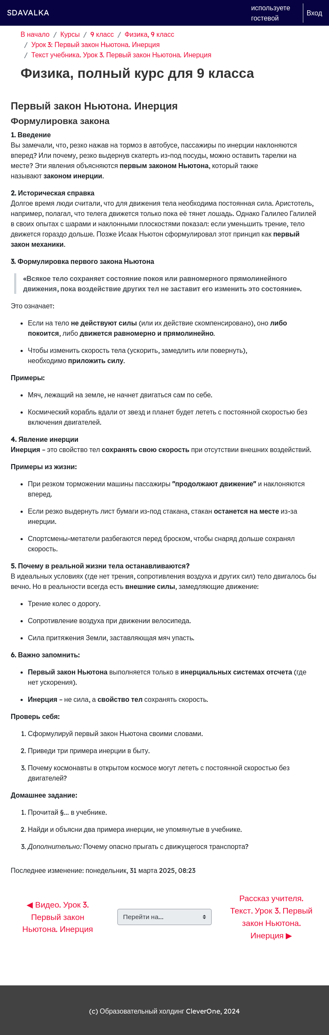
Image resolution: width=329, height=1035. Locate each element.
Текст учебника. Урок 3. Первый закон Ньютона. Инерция (121, 54)
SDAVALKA (28, 13)
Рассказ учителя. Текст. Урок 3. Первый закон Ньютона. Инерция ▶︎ (272, 916)
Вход (314, 13)
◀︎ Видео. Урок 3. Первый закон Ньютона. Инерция (57, 916)
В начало (35, 34)
